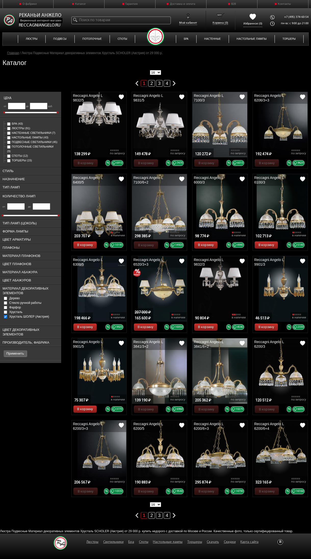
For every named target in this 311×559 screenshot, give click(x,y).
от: (14, 206)
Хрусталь (13, 312)
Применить (15, 353)
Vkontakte (280, 542)
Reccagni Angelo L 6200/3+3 (87, 426)
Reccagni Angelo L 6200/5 (148, 426)
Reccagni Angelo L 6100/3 (269, 180)
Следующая (174, 82)
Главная (13, 53)
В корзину (85, 163)
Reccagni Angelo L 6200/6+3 (208, 426)
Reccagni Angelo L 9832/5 (87, 98)
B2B (233, 4)
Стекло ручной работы (22, 303)
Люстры (18, 128)
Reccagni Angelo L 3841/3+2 (148, 344)
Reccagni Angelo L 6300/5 (87, 262)
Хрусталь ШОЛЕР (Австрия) (26, 316)
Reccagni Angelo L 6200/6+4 (269, 426)
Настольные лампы (27, 137)
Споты (17, 155)
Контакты (284, 4)
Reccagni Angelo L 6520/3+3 (148, 262)
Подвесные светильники (32, 142)
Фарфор (12, 307)
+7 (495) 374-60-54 (296, 17)
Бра (15, 123)
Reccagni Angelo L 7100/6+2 (148, 180)
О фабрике (29, 4)
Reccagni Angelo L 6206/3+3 (269, 98)
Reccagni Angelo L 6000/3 (208, 180)
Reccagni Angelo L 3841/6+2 (208, 344)
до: (39, 206)
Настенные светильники (31, 132)
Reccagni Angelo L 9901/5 (87, 344)
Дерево (12, 298)
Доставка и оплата (182, 4)
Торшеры (19, 160)
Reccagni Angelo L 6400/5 (87, 180)
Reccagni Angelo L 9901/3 (269, 262)
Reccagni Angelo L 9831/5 (148, 98)
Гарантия (131, 4)
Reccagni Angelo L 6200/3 (269, 344)
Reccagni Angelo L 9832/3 (208, 262)
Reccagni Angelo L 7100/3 (208, 98)
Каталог (80, 4)
